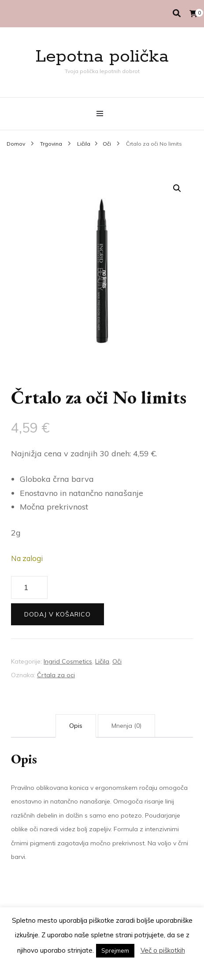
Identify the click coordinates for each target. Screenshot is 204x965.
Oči (117, 661)
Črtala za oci (56, 675)
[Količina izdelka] (29, 587)
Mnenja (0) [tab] (126, 726)
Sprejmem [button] (115, 950)
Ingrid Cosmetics (68, 661)
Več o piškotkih (163, 950)
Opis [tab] (75, 726)
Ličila (102, 661)
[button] (177, 188)
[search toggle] (177, 13)
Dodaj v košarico (57, 614)
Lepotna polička (102, 56)
